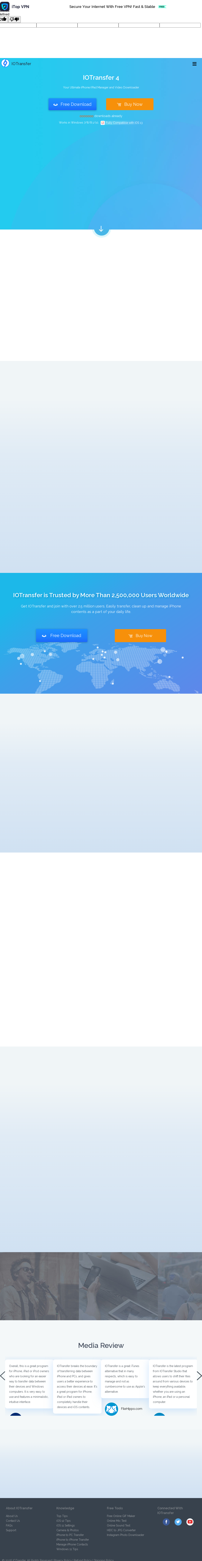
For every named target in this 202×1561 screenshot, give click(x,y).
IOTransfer (16, 63)
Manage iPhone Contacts (72, 1544)
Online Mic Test (116, 1520)
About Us (12, 1516)
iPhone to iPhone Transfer (72, 1539)
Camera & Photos (67, 1530)
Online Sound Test (118, 1525)
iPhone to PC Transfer (70, 1535)
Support (11, 1530)
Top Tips (62, 1516)
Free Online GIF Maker (121, 1516)
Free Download (72, 104)
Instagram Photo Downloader (125, 1535)
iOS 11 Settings (65, 1525)
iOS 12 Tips (63, 1520)
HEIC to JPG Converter (121, 1530)
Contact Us (13, 1520)
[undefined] (14, 19)
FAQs (9, 1525)
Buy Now (130, 104)
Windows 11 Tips (67, 1549)
